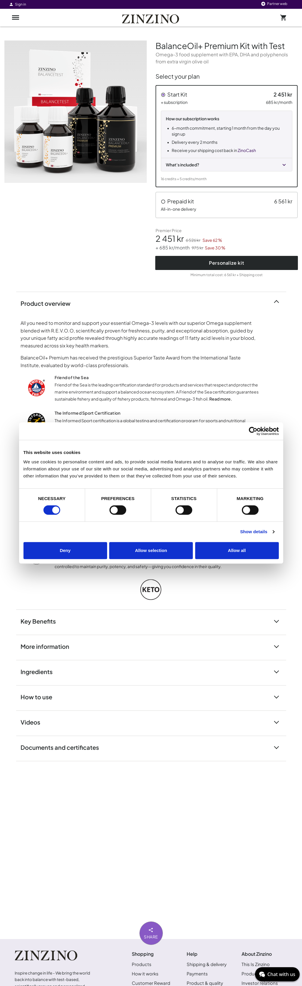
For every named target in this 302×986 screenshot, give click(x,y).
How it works (145, 973)
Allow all (237, 550)
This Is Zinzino (256, 964)
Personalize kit (226, 263)
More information (48, 646)
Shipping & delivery (207, 964)
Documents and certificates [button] (63, 747)
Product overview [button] (49, 303)
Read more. (220, 398)
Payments (197, 973)
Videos (34, 722)
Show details (253, 531)
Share (151, 932)
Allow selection (151, 550)
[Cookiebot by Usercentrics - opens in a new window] (253, 431)
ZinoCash (247, 150)
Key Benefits (42, 621)
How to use (40, 696)
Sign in (17, 4)
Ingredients (40, 671)
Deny (65, 550)
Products (141, 964)
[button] (227, 136)
